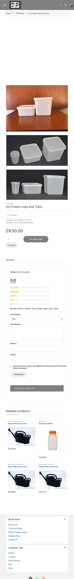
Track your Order (15, 528)
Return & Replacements (17, 532)
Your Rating (15, 314)
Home (8, 13)
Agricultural (11, 421)
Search (60, 5)
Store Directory (14, 561)
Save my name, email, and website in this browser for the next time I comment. (39, 367)
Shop (10, 568)
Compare (13, 215)
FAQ (10, 564)
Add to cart (37, 239)
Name (13, 343)
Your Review (15, 324)
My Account (13, 525)
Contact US (12, 540)
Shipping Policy (14, 536)
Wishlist (11, 553)
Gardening (20, 13)
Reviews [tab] (10, 260)
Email (13, 355)
